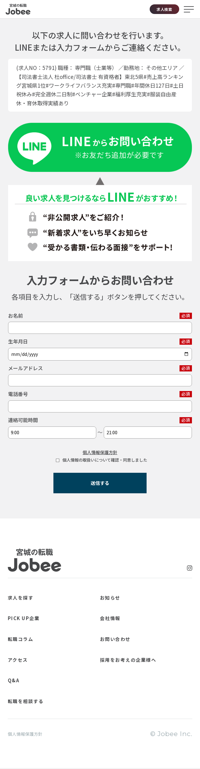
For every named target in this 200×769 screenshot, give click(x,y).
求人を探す (26, 596)
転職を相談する (34, 700)
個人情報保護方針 (100, 452)
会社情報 (115, 617)
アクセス (23, 659)
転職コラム (26, 638)
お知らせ (115, 596)
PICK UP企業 (31, 617)
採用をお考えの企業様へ (141, 659)
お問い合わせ (122, 638)
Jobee (18, 9)
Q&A (16, 679)
